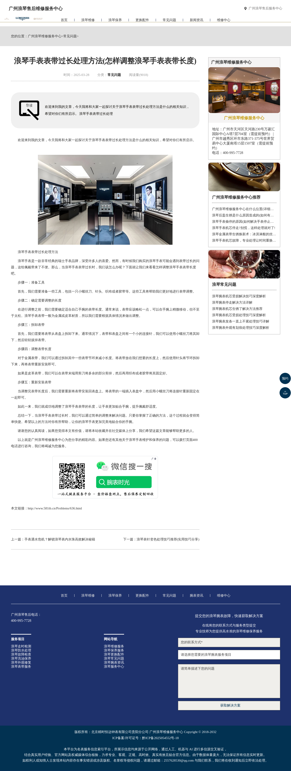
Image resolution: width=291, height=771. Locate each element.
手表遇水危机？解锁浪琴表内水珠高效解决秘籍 (59, 539)
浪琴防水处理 (21, 650)
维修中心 (223, 22)
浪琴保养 (115, 22)
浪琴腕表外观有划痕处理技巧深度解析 (240, 327)
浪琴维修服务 (114, 646)
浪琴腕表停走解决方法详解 (232, 302)
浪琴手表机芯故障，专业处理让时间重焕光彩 (244, 240)
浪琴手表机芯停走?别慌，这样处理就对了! (243, 228)
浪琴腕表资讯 (114, 662)
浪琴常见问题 (114, 658)
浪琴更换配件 (114, 654)
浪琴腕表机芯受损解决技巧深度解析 (239, 296)
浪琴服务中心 (114, 666)
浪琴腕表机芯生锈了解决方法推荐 (237, 309)
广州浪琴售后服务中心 (265, 8)
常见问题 (169, 22)
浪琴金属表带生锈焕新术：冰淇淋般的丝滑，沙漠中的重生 (244, 234)
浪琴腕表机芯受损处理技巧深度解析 (239, 315)
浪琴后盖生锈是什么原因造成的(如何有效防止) (244, 215)
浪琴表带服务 (21, 666)
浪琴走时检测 (21, 646)
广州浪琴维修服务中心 (44, 36)
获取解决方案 (230, 705)
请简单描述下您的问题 (229, 681)
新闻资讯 (196, 22)
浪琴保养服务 (114, 650)
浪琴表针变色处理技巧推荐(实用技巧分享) (168, 539)
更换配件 (142, 22)
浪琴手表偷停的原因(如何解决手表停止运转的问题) (244, 221)
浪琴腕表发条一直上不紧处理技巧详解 (240, 321)
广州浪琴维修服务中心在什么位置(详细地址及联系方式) (244, 209)
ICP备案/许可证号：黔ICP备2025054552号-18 (145, 738)
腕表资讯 (196, 595)
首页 (64, 22)
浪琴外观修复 (21, 662)
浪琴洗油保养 (21, 658)
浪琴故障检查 (21, 654)
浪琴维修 (88, 22)
